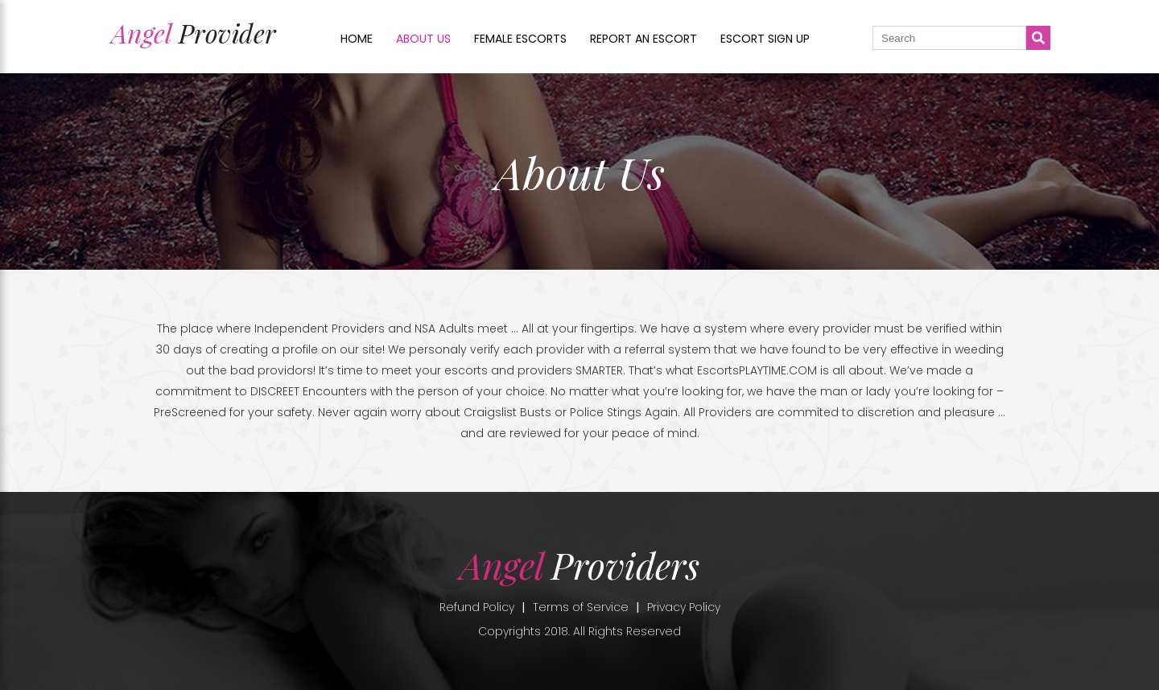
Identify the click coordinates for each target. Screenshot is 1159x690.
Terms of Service (581, 607)
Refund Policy (476, 607)
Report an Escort (643, 39)
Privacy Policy (683, 607)
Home (356, 39)
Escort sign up (765, 39)
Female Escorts (520, 39)
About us (423, 39)
